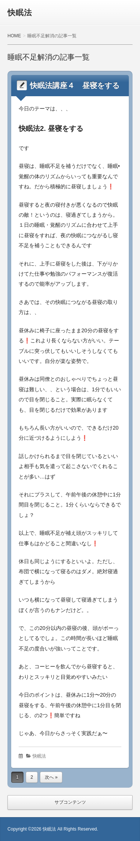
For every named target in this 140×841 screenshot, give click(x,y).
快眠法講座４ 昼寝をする (74, 85)
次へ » (51, 777)
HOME (14, 35)
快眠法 (19, 12)
